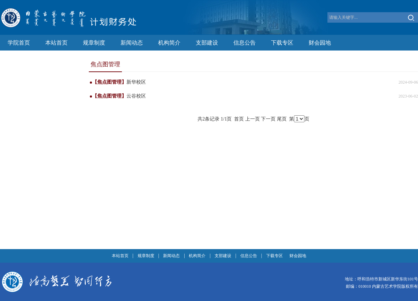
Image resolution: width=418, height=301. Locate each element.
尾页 (282, 119)
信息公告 (244, 43)
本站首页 (56, 43)
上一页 (252, 119)
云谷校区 (136, 96)
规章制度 (94, 43)
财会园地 (320, 43)
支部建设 (207, 43)
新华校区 (136, 82)
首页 (239, 119)
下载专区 (282, 43)
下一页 (268, 119)
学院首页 (19, 43)
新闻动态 (132, 43)
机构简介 (169, 43)
